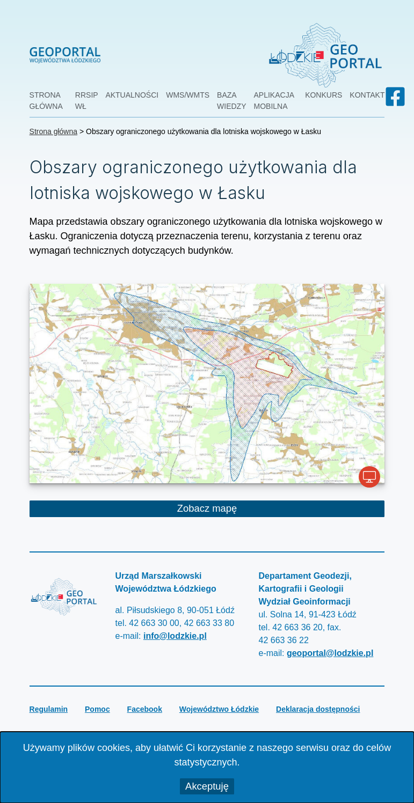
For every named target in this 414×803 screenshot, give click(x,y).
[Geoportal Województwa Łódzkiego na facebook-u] (395, 96)
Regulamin (49, 709)
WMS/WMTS (187, 95)
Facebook (144, 709)
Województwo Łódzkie (219, 709)
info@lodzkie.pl (175, 635)
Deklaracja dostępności (318, 709)
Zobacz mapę (254, 510)
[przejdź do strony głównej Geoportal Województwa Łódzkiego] (148, 55)
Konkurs (323, 95)
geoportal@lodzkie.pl (330, 653)
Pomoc (97, 709)
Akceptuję (207, 786)
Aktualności (131, 95)
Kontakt (367, 95)
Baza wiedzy (231, 100)
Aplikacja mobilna (274, 100)
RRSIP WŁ (86, 100)
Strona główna (46, 100)
